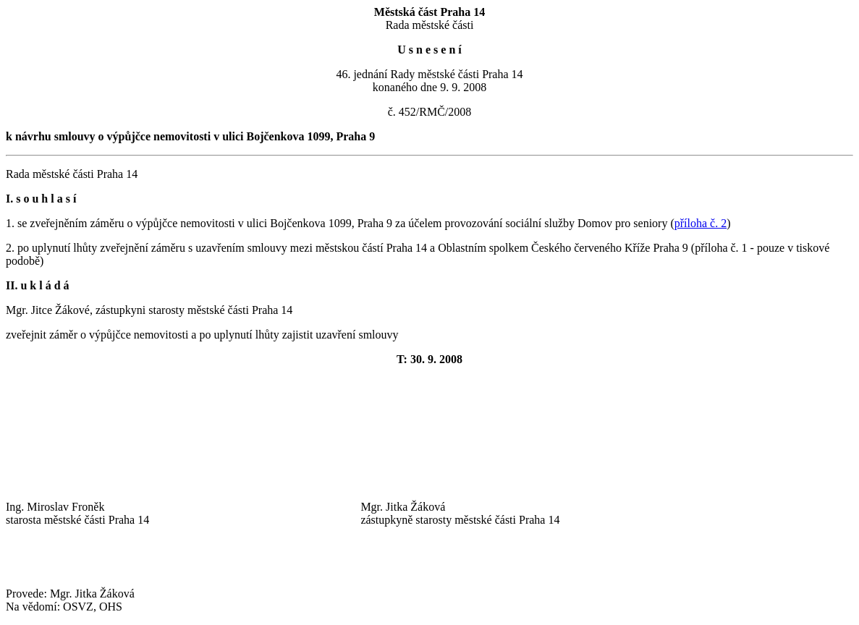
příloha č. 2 (700, 223)
